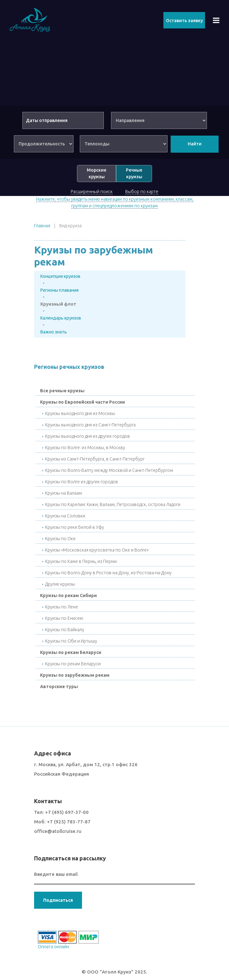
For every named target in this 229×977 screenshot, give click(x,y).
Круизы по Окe (60, 538)
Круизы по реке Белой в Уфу (74, 527)
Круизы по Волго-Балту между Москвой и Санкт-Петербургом (109, 470)
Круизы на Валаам (63, 493)
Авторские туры (59, 686)
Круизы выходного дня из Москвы (80, 413)
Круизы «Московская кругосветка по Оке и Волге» (97, 550)
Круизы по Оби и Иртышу (71, 641)
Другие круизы (60, 584)
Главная (42, 225)
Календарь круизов (60, 318)
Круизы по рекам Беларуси (70, 652)
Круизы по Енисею (64, 618)
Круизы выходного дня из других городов (87, 436)
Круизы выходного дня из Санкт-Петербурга (90, 424)
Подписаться (58, 900)
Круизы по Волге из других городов (81, 481)
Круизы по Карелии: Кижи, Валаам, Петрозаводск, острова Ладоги (112, 504)
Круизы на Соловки (65, 515)
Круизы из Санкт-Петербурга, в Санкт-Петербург (94, 458)
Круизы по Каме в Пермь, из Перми (81, 561)
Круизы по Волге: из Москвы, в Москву (85, 447)
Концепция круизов (60, 276)
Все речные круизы (62, 390)
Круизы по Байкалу (64, 629)
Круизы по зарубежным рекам (74, 675)
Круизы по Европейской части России (82, 402)
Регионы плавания (59, 290)
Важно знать (53, 331)
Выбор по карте (141, 191)
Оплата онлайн (53, 946)
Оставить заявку (184, 20)
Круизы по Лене (61, 606)
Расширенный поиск (92, 191)
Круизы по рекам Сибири (68, 595)
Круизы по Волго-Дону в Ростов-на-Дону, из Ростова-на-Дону (108, 572)
